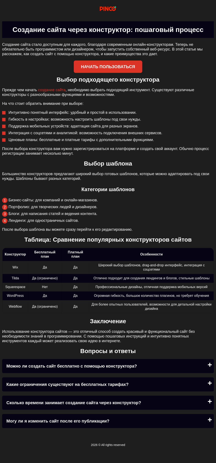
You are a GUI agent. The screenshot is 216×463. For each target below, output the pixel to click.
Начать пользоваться (108, 66)
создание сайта (52, 90)
